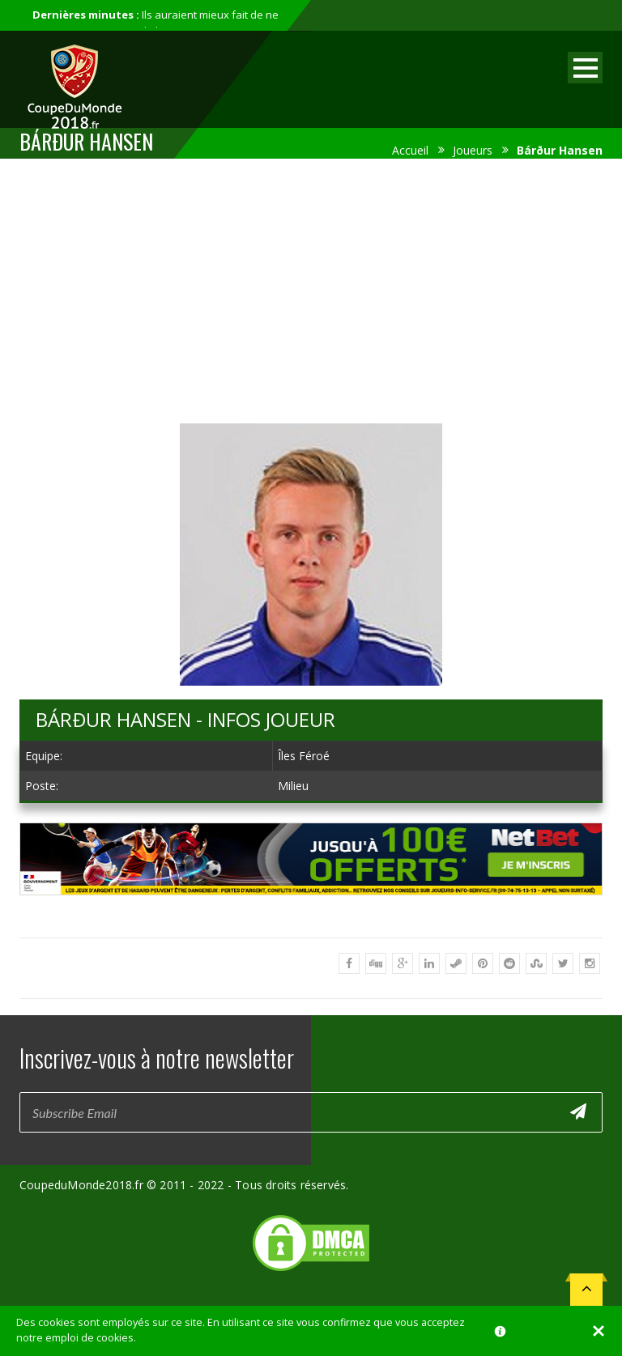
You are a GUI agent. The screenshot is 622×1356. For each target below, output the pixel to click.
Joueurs (472, 150)
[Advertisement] (311, 288)
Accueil (410, 150)
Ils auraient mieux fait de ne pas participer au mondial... (155, 22)
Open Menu (585, 67)
